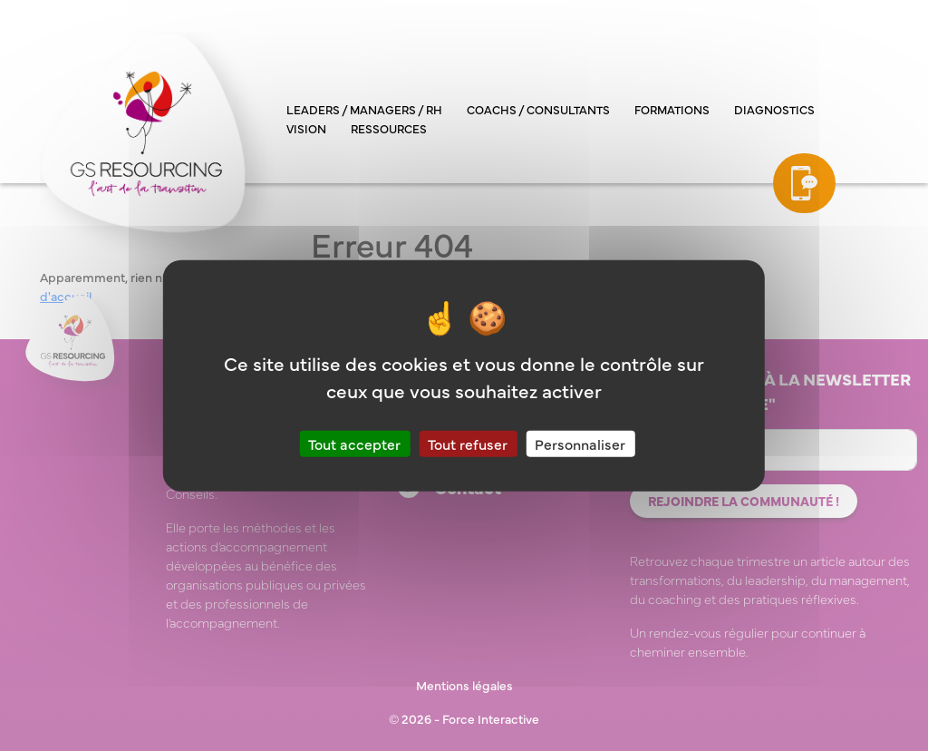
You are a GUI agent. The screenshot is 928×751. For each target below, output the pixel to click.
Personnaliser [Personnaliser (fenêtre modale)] (580, 443)
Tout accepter (354, 443)
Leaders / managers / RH (364, 109)
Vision (306, 128)
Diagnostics (774, 109)
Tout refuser (468, 443)
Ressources (389, 128)
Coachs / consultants (538, 109)
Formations (672, 109)
